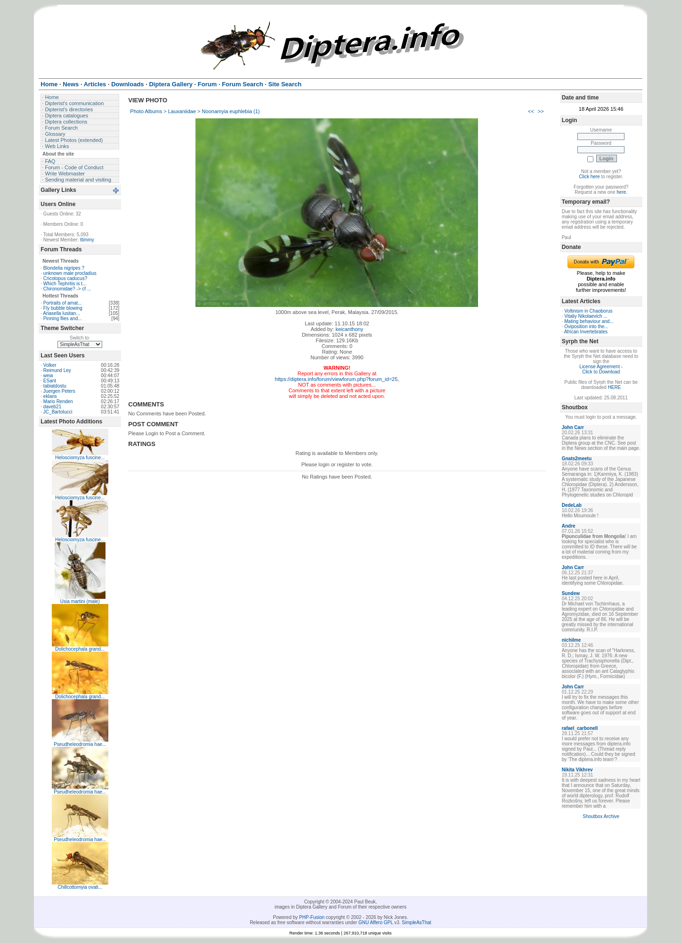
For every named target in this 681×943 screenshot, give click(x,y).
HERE (614, 387)
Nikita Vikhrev (577, 769)
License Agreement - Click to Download (601, 369)
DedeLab (572, 505)
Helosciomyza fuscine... (80, 457)
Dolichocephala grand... (80, 649)
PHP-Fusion (311, 917)
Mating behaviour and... (589, 321)
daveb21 (52, 406)
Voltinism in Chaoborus (588, 311)
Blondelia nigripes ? (63, 268)
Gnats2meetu (577, 458)
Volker (50, 365)
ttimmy (87, 239)
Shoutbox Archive (601, 816)
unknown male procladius (70, 273)
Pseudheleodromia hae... (80, 744)
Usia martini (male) (80, 601)
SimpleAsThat (416, 922)
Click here (589, 176)
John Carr (573, 427)
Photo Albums (146, 111)
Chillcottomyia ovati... (80, 887)
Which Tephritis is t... (65, 283)
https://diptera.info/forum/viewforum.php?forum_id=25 (336, 379)
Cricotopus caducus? (65, 278)
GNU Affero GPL (375, 922)
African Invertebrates (586, 331)
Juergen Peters (59, 391)
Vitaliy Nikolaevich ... (586, 316)
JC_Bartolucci (58, 411)
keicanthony (349, 329)
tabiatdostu (54, 386)
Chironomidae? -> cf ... (67, 288)
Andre (569, 526)
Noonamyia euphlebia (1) (231, 111)
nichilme (571, 640)
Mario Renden (58, 401)
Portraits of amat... (62, 303)
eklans (50, 396)
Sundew (571, 593)
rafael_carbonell (580, 728)
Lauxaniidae (182, 111)
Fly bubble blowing (62, 308)
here (621, 192)
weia (48, 375)
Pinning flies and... (62, 318)
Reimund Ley (57, 370)
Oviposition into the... (586, 326)
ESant (49, 380)
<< (531, 111)
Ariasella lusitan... (61, 313)
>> (541, 111)
